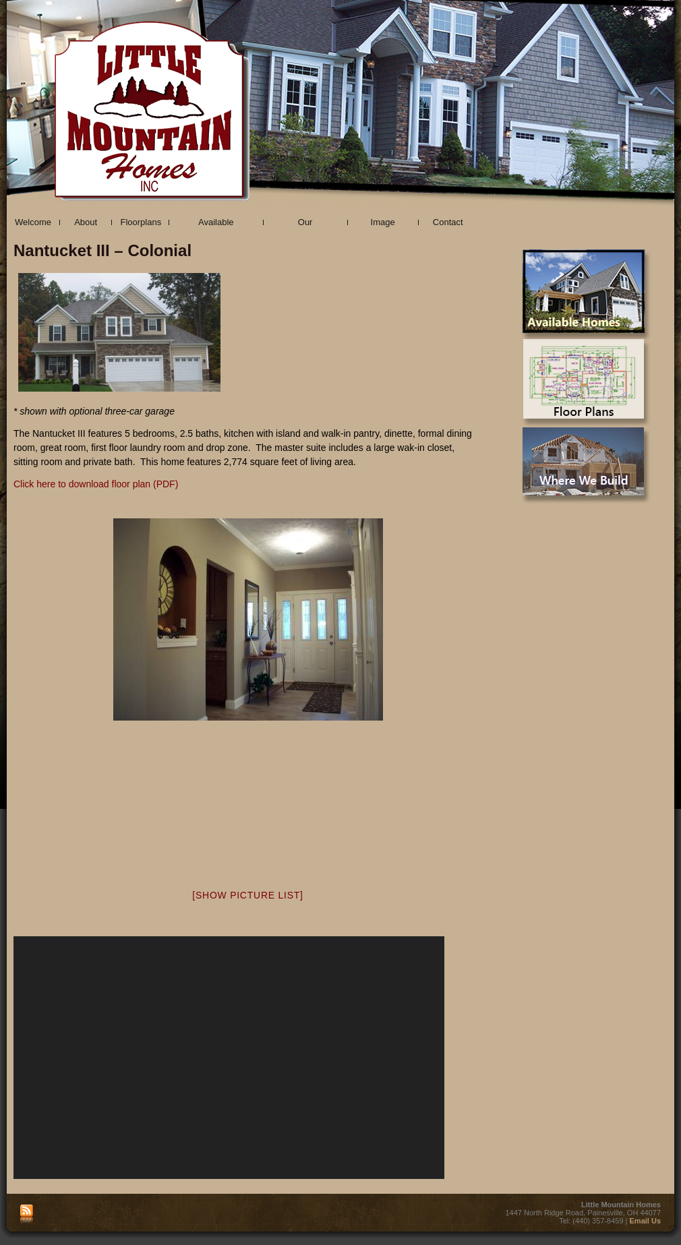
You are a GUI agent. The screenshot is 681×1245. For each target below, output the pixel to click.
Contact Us (448, 224)
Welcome (33, 222)
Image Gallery (382, 224)
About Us (85, 224)
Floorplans (140, 222)
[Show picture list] (247, 895)
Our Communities (305, 224)
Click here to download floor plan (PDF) (95, 484)
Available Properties (216, 224)
